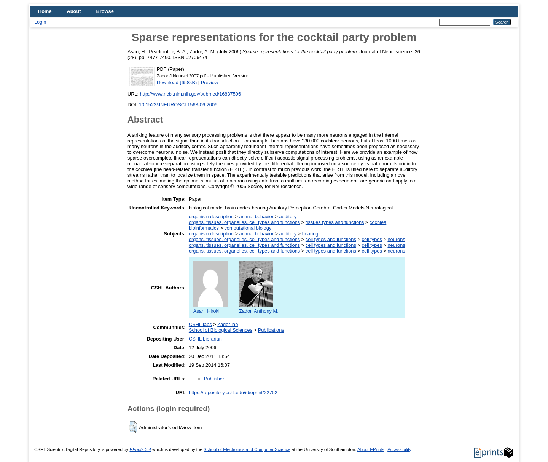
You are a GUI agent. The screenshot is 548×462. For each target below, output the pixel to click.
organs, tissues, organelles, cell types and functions (244, 222)
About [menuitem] (74, 11)
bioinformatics (204, 228)
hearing (310, 234)
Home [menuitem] (45, 11)
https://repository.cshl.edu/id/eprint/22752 (233, 392)
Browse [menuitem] (105, 11)
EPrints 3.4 (140, 449)
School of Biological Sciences (220, 330)
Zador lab (227, 324)
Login (40, 22)
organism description (211, 216)
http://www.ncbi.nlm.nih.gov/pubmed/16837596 (190, 94)
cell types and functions (331, 239)
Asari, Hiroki (210, 308)
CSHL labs (200, 324)
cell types (372, 239)
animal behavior (256, 216)
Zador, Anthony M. (259, 308)
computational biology (247, 228)
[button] (133, 427)
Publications (271, 330)
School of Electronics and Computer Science (247, 449)
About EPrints (370, 449)
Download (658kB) (177, 82)
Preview (209, 82)
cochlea (378, 222)
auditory (288, 216)
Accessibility (399, 449)
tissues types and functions (335, 222)
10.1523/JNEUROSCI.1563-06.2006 (178, 104)
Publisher (214, 379)
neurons (396, 239)
